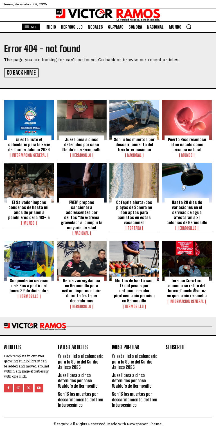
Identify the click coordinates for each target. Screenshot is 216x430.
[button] (188, 26)
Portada (134, 227)
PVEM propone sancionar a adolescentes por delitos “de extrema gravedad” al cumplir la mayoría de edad (81, 214)
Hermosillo (81, 155)
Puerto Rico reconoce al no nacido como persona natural (187, 143)
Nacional (134, 155)
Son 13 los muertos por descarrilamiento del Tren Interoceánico (134, 143)
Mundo (186, 155)
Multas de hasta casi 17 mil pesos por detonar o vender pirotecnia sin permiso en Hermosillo (134, 289)
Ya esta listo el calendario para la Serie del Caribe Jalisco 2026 (29, 143)
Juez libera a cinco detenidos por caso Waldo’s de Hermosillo (82, 143)
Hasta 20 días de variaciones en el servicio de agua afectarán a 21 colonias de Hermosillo (186, 211)
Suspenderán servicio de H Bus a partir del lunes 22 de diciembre (29, 284)
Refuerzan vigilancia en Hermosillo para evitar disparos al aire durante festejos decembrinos (81, 289)
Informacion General (29, 155)
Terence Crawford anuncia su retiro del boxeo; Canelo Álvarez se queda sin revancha (187, 287)
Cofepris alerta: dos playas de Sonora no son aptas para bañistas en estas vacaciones (134, 211)
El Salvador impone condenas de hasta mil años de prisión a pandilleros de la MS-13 (29, 209)
